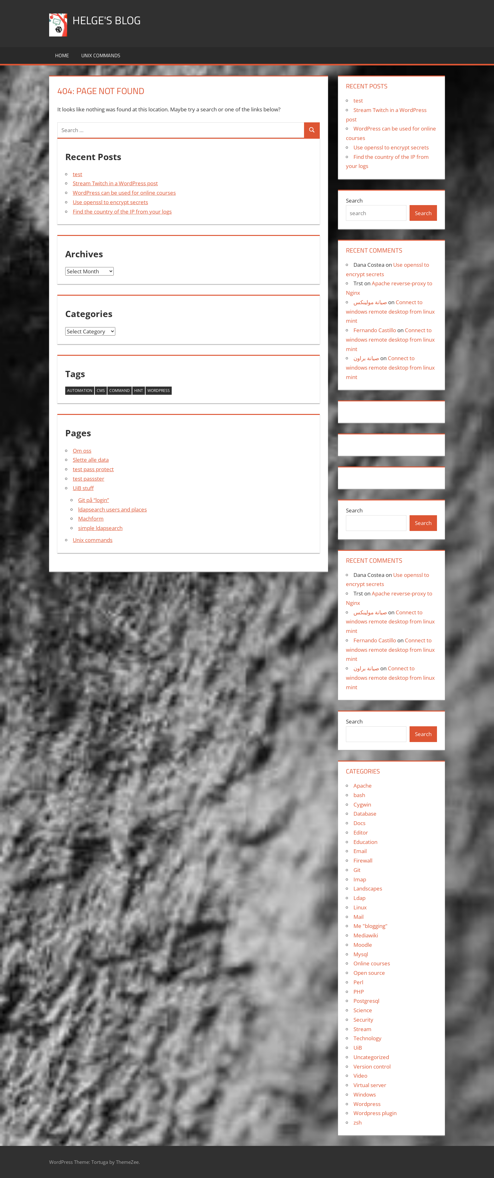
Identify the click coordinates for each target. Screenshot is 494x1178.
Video (360, 1075)
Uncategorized (371, 1057)
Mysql (360, 954)
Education (365, 842)
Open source (369, 972)
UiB (357, 1047)
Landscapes (367, 888)
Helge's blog (107, 20)
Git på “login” (93, 500)
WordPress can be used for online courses (124, 192)
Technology (367, 1038)
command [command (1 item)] (119, 390)
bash (359, 795)
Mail (358, 916)
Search (354, 200)
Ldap (359, 898)
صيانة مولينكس (370, 302)
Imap (359, 879)
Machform (91, 518)
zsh (357, 1122)
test (77, 174)
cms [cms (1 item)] (101, 390)
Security (363, 1019)
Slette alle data (91, 459)
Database (364, 813)
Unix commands (100, 55)
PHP (358, 991)
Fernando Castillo (374, 330)
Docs (359, 823)
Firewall (362, 860)
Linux (360, 907)
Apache (362, 785)
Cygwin (362, 804)
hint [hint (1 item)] (138, 390)
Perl (358, 982)
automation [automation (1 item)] (79, 390)
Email (360, 851)
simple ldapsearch (100, 528)
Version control (372, 1066)
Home (62, 55)
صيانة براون (366, 358)
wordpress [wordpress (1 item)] (158, 390)
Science (362, 1010)
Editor (360, 832)
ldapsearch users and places (112, 509)
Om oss (82, 450)
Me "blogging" (370, 926)
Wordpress (367, 1104)
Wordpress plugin (375, 1113)
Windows (364, 1094)
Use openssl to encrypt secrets (110, 202)
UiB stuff (83, 488)
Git (356, 870)
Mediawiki (365, 935)
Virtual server (369, 1085)
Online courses (371, 963)
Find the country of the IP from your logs (122, 211)
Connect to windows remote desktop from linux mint (390, 312)
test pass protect (93, 469)
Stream (362, 1029)
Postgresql (366, 1000)
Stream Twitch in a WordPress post (115, 183)
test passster (88, 478)
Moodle (362, 944)
